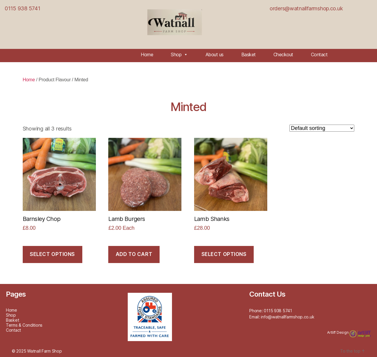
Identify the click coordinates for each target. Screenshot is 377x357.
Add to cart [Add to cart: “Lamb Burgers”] (134, 254)
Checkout (283, 54)
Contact (319, 54)
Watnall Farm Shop (44, 350)
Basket (248, 54)
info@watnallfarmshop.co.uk (287, 316)
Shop (179, 54)
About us (215, 54)
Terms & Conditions (24, 325)
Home (147, 54)
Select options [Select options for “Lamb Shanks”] (224, 254)
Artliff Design (338, 332)
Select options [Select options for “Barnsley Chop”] (52, 254)
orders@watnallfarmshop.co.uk (306, 8)
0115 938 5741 (22, 8)
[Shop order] (321, 128)
